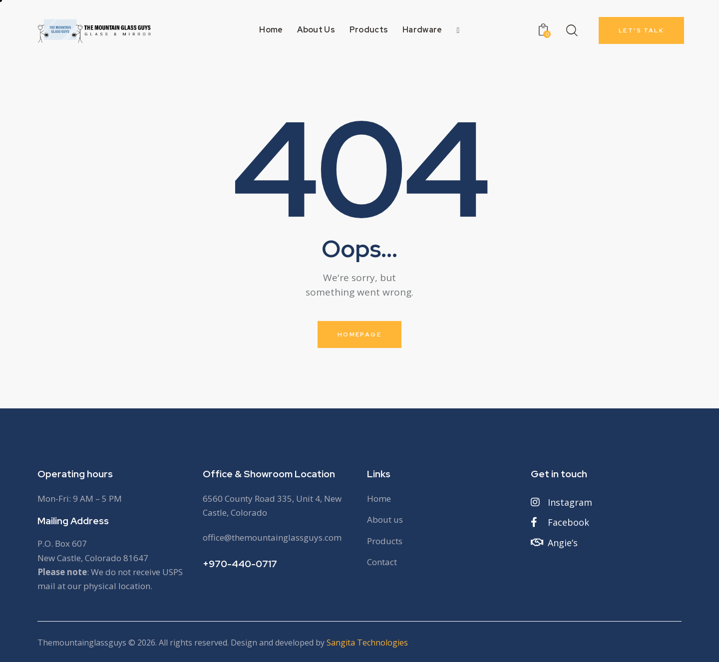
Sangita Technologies (367, 642)
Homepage (359, 334)
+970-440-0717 (240, 564)
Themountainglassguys (81, 642)
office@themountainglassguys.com (272, 537)
